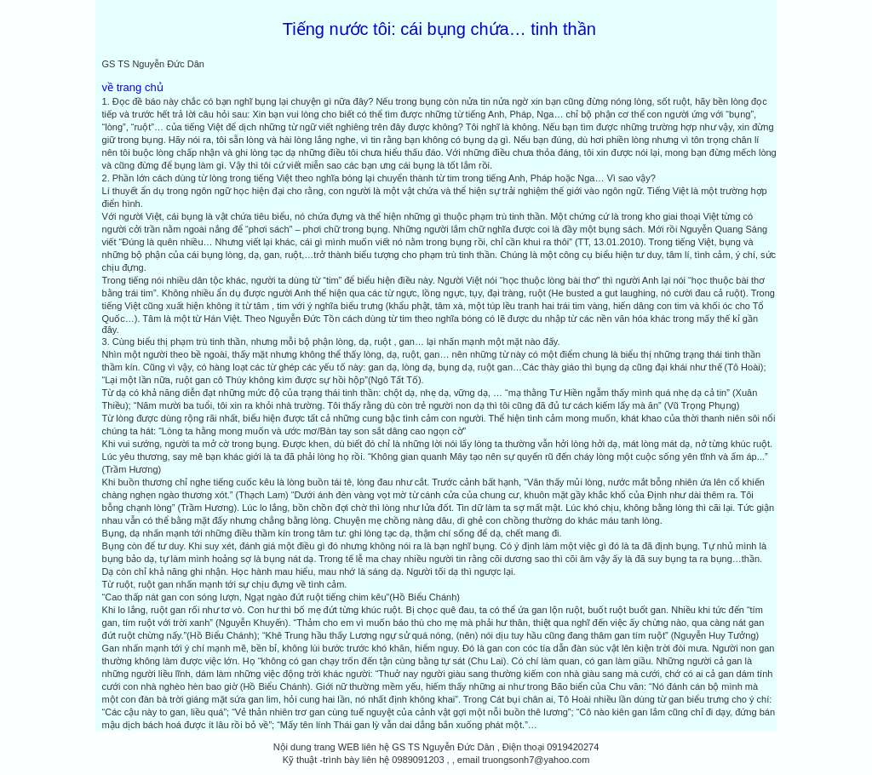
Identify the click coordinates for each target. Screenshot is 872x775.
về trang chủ (133, 87)
